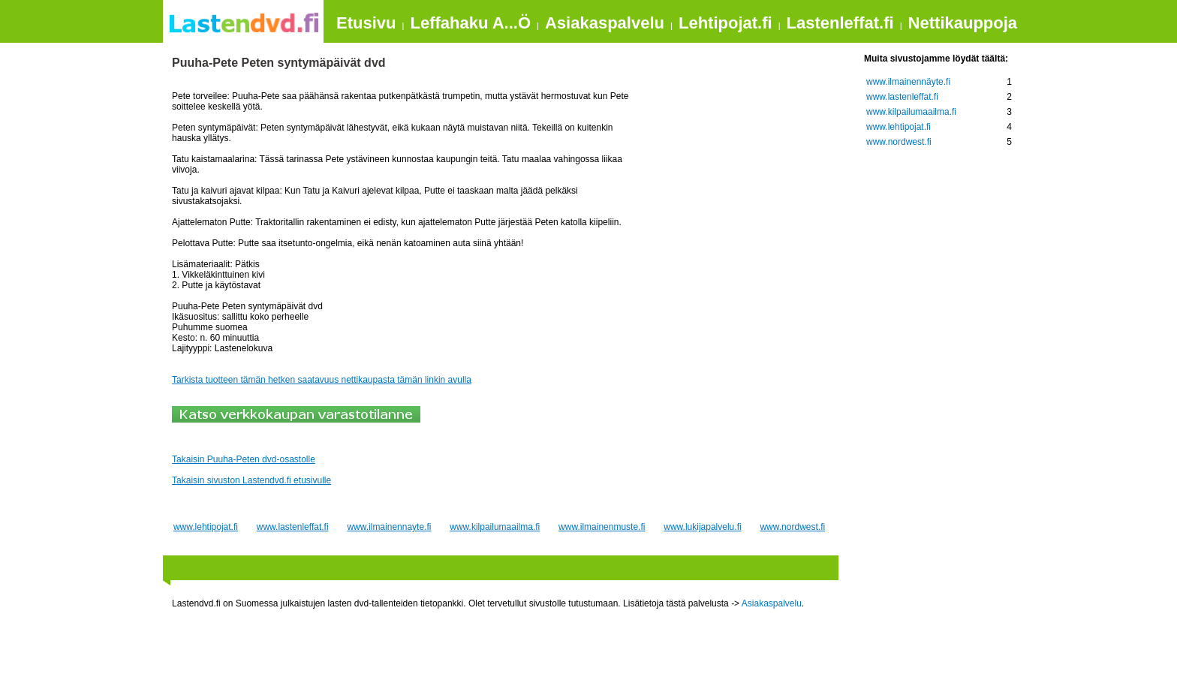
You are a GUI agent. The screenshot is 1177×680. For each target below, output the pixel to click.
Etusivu (366, 23)
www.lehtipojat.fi (205, 527)
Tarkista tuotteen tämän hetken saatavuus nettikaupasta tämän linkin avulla (321, 380)
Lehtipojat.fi (725, 23)
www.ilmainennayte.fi (389, 527)
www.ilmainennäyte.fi (908, 82)
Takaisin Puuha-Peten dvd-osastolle (243, 459)
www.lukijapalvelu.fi (702, 527)
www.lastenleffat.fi (293, 527)
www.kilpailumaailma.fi (495, 527)
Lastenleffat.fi (840, 23)
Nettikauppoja (962, 23)
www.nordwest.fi (792, 527)
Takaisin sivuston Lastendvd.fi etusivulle (251, 480)
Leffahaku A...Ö (470, 23)
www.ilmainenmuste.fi (601, 527)
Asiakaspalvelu (604, 23)
